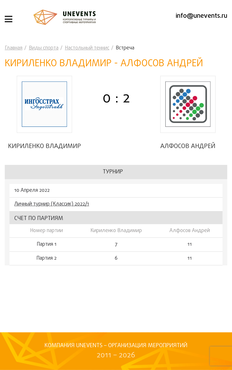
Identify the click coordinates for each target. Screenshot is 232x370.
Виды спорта (43, 48)
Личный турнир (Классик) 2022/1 (51, 204)
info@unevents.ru (201, 16)
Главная (13, 48)
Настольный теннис (87, 48)
